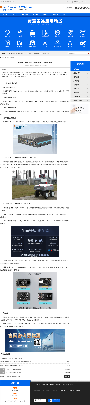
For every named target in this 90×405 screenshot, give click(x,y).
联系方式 (65, 14)
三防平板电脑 (27, 53)
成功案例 (35, 14)
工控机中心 (15, 14)
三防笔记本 (25, 14)
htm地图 (75, 390)
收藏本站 (68, 1)
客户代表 (76, 69)
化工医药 (76, 89)
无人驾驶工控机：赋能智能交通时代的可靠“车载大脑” (12, 358)
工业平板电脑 (43, 53)
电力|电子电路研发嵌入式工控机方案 (15, 372)
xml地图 (70, 390)
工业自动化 (77, 73)
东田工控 (8, 1)
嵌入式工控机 (14, 53)
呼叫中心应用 (78, 100)
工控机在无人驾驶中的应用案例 (13, 369)
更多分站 (84, 1)
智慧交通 (76, 77)
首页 (8, 57)
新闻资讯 (45, 14)
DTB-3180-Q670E (24, 203)
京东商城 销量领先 (25, 8)
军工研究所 (77, 96)
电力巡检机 (8, 376)
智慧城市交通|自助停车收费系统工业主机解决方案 (11, 365)
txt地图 (78, 390)
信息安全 (76, 92)
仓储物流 (76, 85)
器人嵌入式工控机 (16, 376)
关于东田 (55, 14)
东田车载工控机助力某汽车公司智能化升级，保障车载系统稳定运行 (16, 361)
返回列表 (67, 376)
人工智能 (76, 81)
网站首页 (5, 14)
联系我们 (76, 1)
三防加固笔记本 (35, 53)
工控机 (8, 53)
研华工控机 (20, 53)
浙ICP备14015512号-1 (61, 390)
